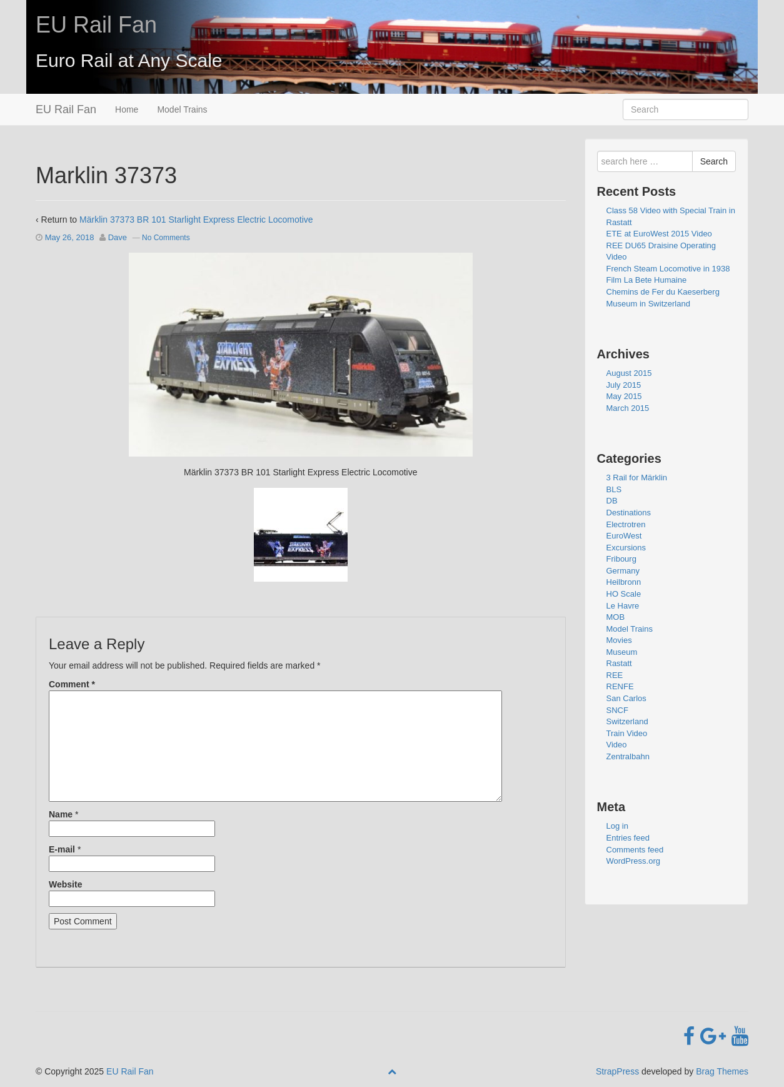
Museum (622, 652)
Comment (72, 684)
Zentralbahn (628, 756)
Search (714, 161)
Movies (619, 640)
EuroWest (624, 535)
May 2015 (624, 396)
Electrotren (626, 524)
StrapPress (617, 1071)
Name (61, 814)
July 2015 (623, 385)
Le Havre (623, 605)
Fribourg (621, 559)
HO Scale (623, 594)
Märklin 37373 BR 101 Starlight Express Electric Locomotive (196, 220)
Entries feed (628, 837)
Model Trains (182, 109)
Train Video (627, 733)
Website (65, 884)
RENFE (620, 686)
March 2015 (628, 408)
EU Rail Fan (96, 25)
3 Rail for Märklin (637, 477)
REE (614, 675)
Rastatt (619, 663)
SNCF (617, 710)
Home (126, 109)
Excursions (626, 547)
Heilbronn (623, 582)
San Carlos (626, 698)
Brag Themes (722, 1071)
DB (612, 500)
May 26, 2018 (69, 237)
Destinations (628, 512)
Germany (623, 570)
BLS (614, 489)
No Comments (166, 237)
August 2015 (629, 373)
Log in (617, 826)
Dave (117, 237)
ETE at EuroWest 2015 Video (659, 233)
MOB (615, 617)
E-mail (62, 849)
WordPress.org (633, 861)
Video (616, 744)
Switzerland (627, 721)
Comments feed (635, 849)
